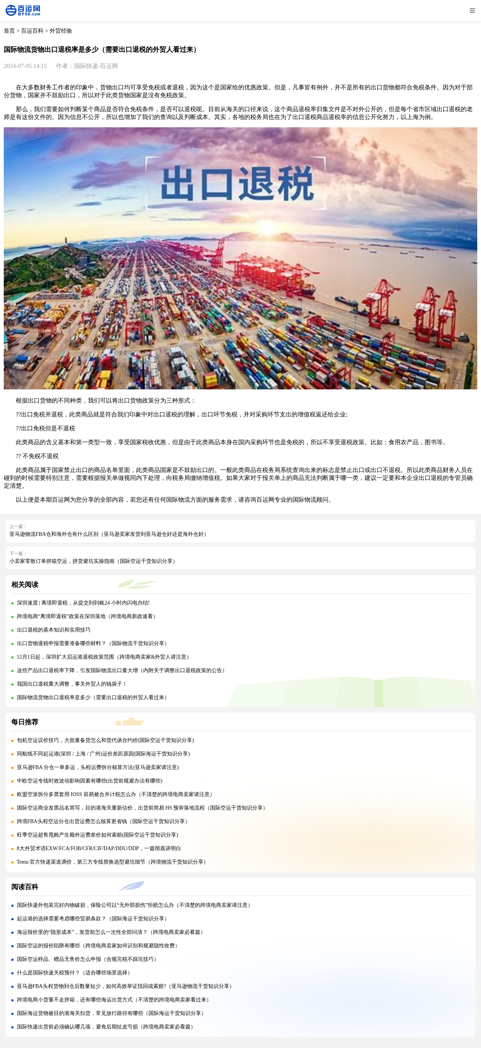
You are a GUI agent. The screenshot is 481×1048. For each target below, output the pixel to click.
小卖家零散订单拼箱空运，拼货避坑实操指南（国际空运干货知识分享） (93, 561)
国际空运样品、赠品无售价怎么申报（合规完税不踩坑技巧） (88, 959)
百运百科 (32, 31)
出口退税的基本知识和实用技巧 (54, 630)
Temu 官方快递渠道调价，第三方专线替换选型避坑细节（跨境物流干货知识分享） (113, 862)
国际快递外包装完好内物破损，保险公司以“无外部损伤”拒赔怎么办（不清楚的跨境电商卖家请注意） (135, 905)
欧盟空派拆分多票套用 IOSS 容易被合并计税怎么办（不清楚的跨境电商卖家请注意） (116, 794)
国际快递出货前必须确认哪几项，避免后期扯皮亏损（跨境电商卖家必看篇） (106, 1027)
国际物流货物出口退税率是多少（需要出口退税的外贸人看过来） (93, 697)
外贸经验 (61, 31)
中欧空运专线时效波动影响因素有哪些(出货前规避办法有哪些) (89, 781)
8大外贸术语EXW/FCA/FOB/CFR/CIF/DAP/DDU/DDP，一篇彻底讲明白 (100, 848)
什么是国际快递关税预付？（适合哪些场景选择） (75, 973)
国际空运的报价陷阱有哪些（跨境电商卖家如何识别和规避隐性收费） (98, 945)
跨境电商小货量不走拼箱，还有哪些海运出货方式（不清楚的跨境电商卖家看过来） (114, 1000)
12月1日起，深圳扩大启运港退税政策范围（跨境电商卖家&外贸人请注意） (104, 657)
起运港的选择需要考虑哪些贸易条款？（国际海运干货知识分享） (93, 918)
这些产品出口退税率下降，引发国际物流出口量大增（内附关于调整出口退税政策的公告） (122, 670)
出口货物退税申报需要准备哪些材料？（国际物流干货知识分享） (93, 643)
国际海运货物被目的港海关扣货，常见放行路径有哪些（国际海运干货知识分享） (111, 1013)
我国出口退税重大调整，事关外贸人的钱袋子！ (72, 684)
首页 (9, 31)
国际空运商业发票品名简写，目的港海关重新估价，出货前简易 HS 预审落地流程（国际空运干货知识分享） (142, 808)
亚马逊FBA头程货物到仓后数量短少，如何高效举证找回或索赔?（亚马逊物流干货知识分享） (125, 986)
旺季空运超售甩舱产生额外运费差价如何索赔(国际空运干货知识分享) (97, 835)
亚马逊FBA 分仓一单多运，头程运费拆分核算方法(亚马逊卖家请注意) (98, 767)
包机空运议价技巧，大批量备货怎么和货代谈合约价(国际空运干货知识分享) (105, 740)
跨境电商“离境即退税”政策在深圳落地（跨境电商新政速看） (87, 616)
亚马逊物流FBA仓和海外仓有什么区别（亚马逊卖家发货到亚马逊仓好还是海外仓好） (109, 534)
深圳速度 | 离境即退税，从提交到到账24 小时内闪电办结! (83, 603)
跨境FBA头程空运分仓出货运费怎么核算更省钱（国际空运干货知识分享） (103, 821)
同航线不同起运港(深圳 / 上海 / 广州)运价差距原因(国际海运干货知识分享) (103, 754)
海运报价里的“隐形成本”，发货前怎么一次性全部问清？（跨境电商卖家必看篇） (111, 932)
